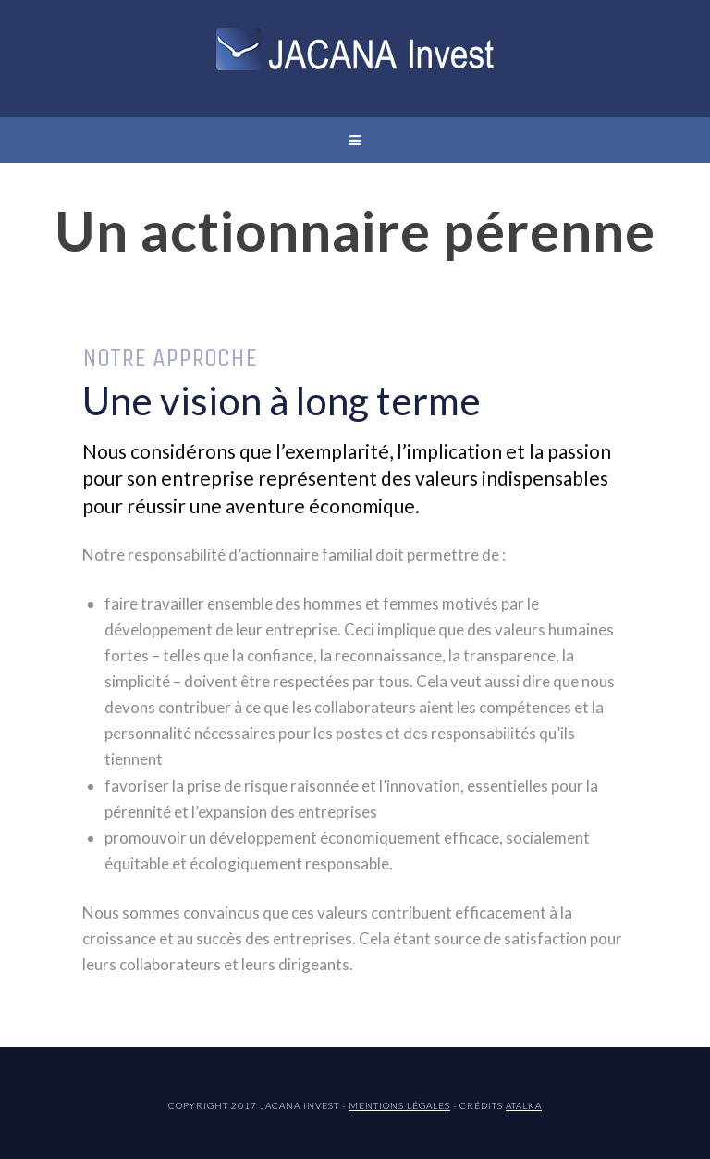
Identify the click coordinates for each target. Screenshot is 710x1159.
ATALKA (524, 1105)
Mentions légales (399, 1105)
